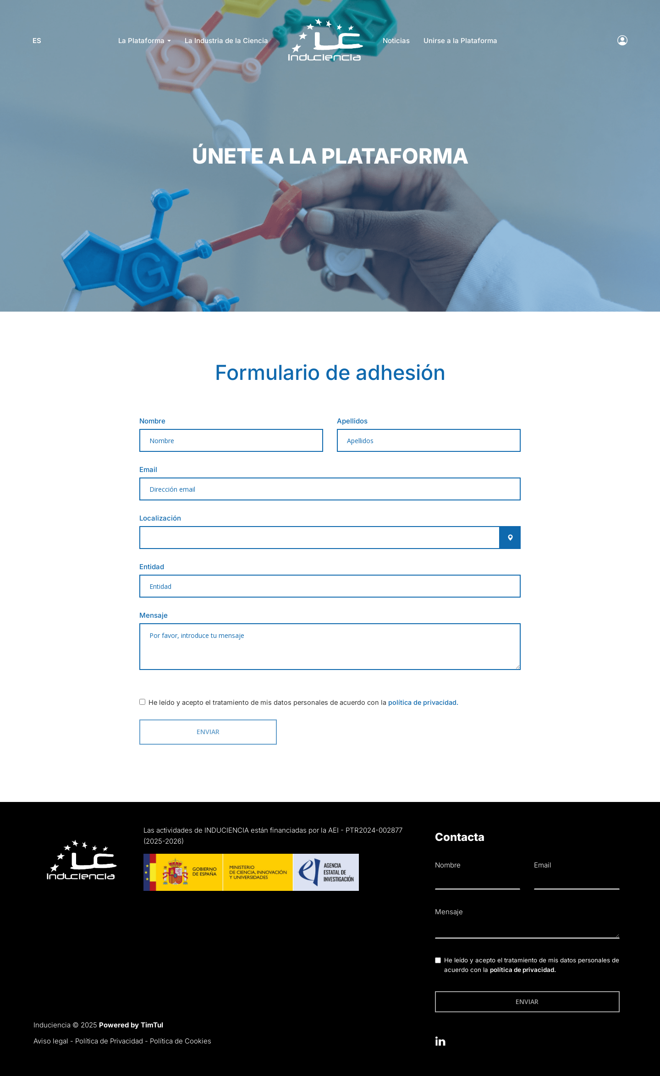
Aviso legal (50, 1040)
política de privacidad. (423, 702)
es (37, 40)
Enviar (200, 731)
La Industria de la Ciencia (226, 40)
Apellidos (352, 421)
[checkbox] (142, 702)
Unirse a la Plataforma (460, 40)
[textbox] (330, 646)
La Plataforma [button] (144, 40)
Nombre (152, 421)
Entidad (151, 566)
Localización (160, 518)
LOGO (325, 20)
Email (148, 469)
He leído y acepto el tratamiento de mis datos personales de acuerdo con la (303, 702)
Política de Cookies (180, 1040)
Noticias (396, 40)
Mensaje (153, 615)
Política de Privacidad (109, 1040)
